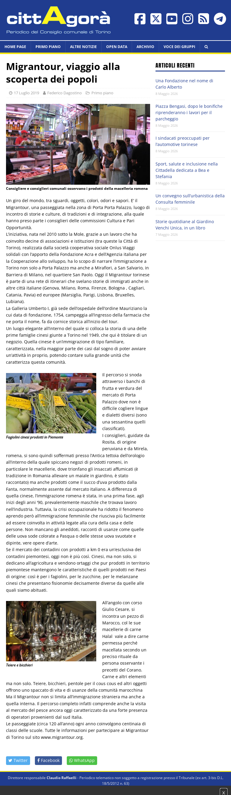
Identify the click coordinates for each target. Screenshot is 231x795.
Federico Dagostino (64, 93)
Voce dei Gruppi (179, 46)
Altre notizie (83, 46)
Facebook (48, 760)
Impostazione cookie (204, 789)
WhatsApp (82, 760)
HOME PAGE (15, 46)
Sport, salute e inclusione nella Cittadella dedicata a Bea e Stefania (187, 170)
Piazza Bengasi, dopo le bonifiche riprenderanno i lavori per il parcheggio (189, 112)
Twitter (18, 760)
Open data (116, 46)
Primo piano (48, 46)
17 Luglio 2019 (26, 93)
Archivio (145, 46)
